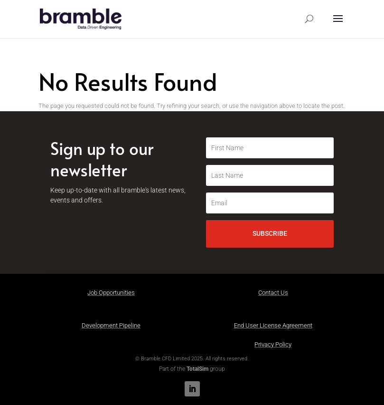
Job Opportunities (111, 292)
